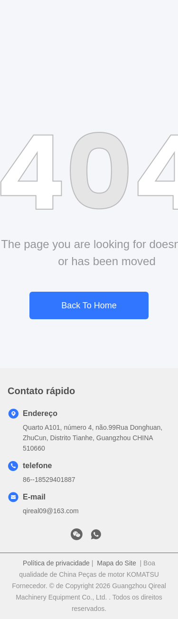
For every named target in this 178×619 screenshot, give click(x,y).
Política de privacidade (56, 563)
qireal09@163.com (51, 511)
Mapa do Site (116, 563)
